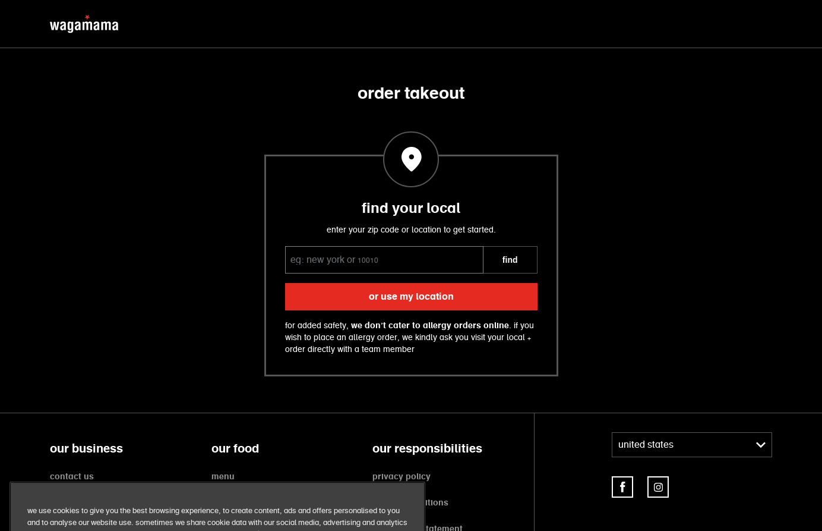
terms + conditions (410, 503)
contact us (72, 477)
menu (223, 477)
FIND (510, 260)
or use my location (411, 296)
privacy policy (401, 477)
